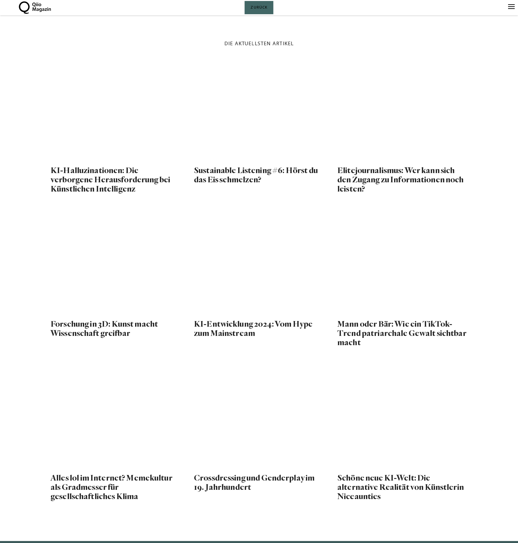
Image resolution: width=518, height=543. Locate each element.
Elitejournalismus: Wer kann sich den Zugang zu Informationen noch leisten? (400, 179)
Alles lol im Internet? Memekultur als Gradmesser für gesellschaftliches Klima (111, 487)
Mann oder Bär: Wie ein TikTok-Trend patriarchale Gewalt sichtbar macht (401, 333)
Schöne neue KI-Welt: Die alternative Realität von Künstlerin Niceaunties (400, 487)
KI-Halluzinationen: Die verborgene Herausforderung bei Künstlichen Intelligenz (110, 179)
